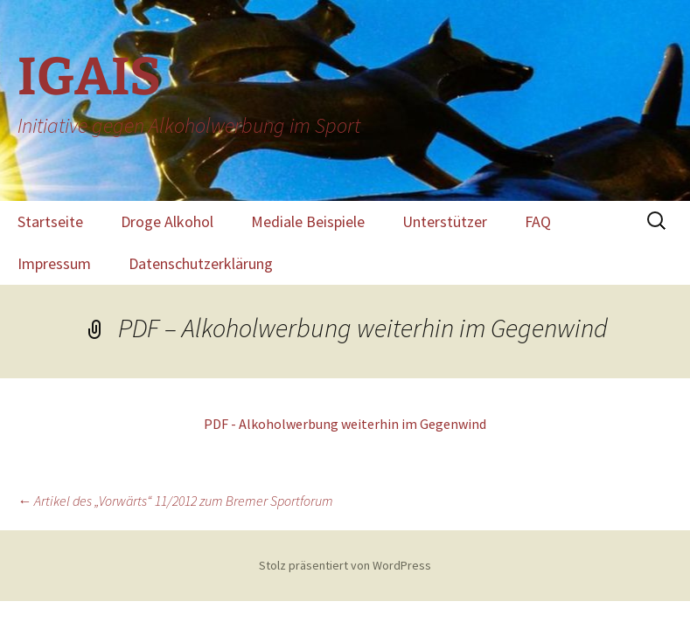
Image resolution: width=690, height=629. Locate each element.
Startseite (50, 221)
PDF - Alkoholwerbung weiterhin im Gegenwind (345, 423)
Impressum (54, 263)
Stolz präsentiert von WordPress (345, 565)
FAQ (538, 221)
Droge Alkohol (167, 221)
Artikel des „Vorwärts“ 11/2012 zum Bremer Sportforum (175, 500)
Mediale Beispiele (308, 221)
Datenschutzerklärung (201, 263)
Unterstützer (444, 221)
